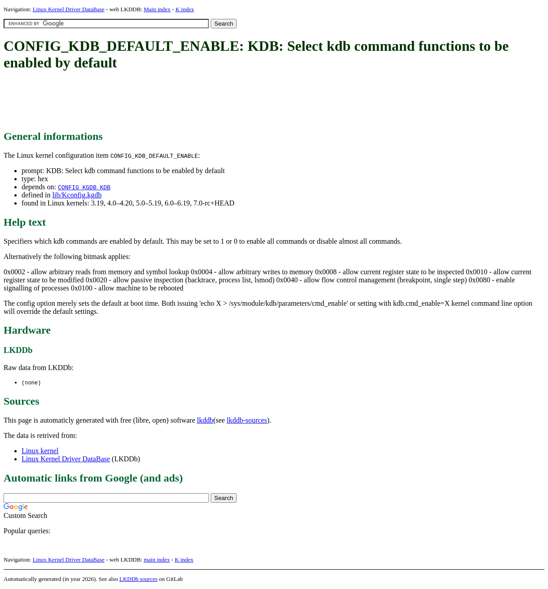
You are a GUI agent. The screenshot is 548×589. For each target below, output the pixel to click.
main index (157, 560)
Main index (157, 9)
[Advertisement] (167, 101)
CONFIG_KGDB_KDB (84, 187)
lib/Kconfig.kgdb (77, 195)
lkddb (205, 420)
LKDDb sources (138, 579)
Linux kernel (40, 451)
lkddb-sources (247, 420)
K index (184, 9)
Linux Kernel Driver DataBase (69, 9)
